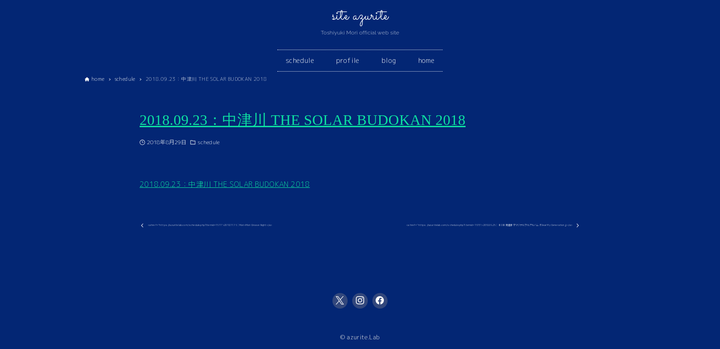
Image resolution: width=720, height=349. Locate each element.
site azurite (360, 16)
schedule (208, 142)
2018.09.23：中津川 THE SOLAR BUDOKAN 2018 (303, 120)
